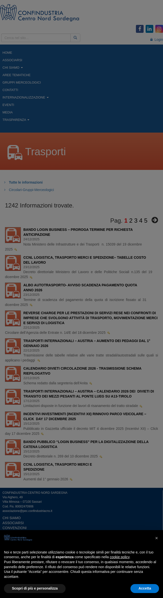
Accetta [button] (144, 588)
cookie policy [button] (119, 557)
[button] (157, 538)
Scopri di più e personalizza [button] (35, 588)
